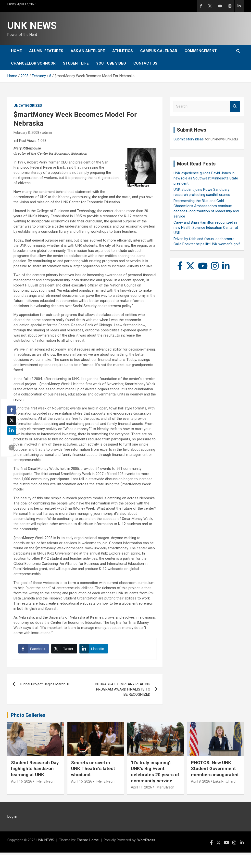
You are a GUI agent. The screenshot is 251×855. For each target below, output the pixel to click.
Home (16, 51)
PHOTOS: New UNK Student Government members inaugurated (214, 771)
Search (235, 106)
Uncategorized (27, 106)
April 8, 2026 (200, 784)
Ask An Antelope (88, 51)
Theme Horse (88, 842)
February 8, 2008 (26, 133)
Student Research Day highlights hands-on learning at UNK (35, 771)
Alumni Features (46, 51)
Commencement (201, 51)
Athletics (122, 51)
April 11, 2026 (141, 790)
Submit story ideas (189, 139)
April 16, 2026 (21, 784)
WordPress (146, 842)
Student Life (76, 63)
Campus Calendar (158, 51)
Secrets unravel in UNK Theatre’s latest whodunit (93, 771)
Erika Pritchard (224, 784)
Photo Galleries (28, 717)
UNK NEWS (32, 25)
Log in (12, 819)
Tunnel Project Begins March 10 (45, 686)
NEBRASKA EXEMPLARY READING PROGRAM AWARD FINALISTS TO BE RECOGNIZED (122, 691)
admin (47, 133)
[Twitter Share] (65, 650)
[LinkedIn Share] (95, 650)
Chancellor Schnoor (33, 63)
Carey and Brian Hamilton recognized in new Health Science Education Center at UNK (206, 227)
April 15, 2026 (81, 784)
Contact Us (145, 63)
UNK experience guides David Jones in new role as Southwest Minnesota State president (206, 178)
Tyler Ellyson (44, 784)
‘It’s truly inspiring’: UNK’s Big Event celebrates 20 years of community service (155, 774)
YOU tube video (111, 63)
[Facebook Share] (35, 650)
